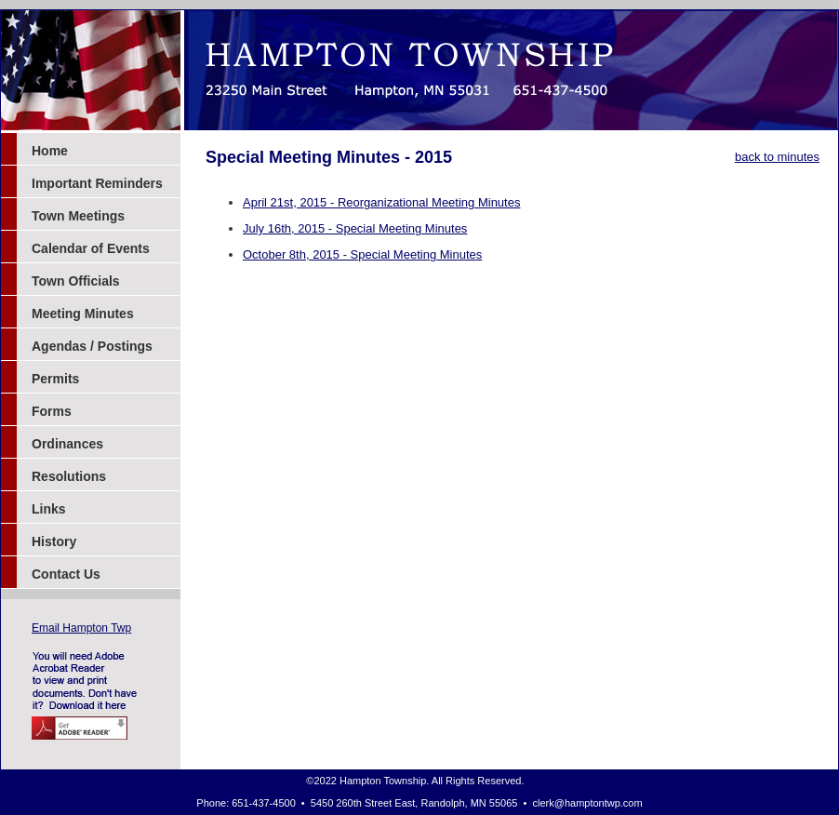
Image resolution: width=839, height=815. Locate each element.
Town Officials (76, 281)
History (54, 541)
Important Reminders (97, 183)
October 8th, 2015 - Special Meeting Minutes (362, 254)
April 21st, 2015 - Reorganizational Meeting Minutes (381, 202)
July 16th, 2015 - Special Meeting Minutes (355, 228)
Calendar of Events (91, 248)
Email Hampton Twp (81, 628)
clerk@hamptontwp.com (588, 802)
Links (49, 508)
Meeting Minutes (83, 313)
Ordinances (67, 443)
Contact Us (66, 574)
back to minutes (777, 157)
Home (50, 150)
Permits (55, 378)
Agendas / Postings (92, 346)
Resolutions (69, 476)
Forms (52, 411)
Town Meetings (78, 215)
